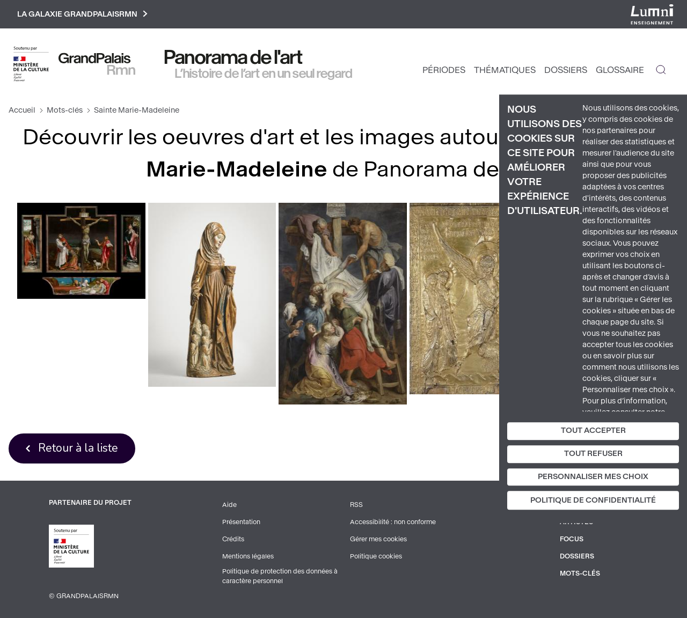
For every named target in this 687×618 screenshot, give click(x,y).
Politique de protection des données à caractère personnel (280, 576)
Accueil (22, 110)
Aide (229, 505)
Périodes (443, 70)
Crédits (233, 539)
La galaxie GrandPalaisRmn (82, 14)
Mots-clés (65, 110)
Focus (571, 539)
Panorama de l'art (233, 57)
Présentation (241, 522)
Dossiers (565, 70)
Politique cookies (376, 556)
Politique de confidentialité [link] (593, 501)
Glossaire (620, 70)
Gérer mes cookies (378, 539)
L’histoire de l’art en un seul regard (264, 73)
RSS (356, 505)
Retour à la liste (78, 447)
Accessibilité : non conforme (393, 522)
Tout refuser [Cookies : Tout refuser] (593, 454)
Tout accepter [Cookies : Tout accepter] (593, 430)
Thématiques (505, 70)
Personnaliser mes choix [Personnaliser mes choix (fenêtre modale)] (593, 477)
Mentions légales (248, 556)
